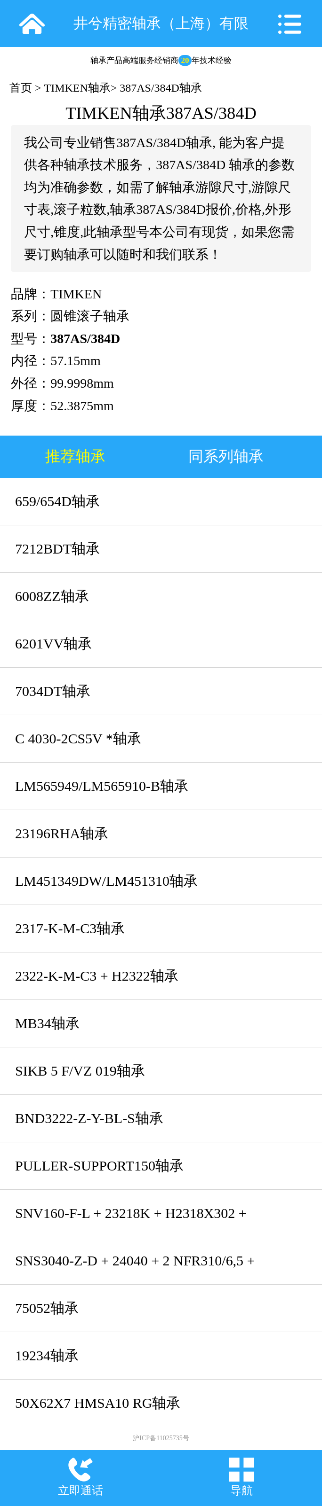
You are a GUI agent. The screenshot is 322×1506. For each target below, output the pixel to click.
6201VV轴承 (53, 643)
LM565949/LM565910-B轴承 (101, 786)
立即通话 (80, 1490)
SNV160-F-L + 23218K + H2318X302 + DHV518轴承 (131, 1221)
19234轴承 (47, 1355)
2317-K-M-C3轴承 (70, 928)
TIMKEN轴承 (77, 88)
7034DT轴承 (52, 691)
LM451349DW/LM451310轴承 (106, 881)
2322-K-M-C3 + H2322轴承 (96, 975)
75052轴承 (47, 1308)
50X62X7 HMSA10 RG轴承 (97, 1403)
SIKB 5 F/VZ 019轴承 (80, 1070)
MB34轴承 (47, 1023)
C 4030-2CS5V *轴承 (78, 738)
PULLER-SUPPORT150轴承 (99, 1165)
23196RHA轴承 (61, 833)
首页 (20, 88)
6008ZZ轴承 (52, 596)
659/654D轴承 (57, 501)
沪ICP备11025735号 (161, 1438)
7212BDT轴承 (57, 548)
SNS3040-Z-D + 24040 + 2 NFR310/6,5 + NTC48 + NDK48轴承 (135, 1268)
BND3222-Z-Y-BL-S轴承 (89, 1118)
